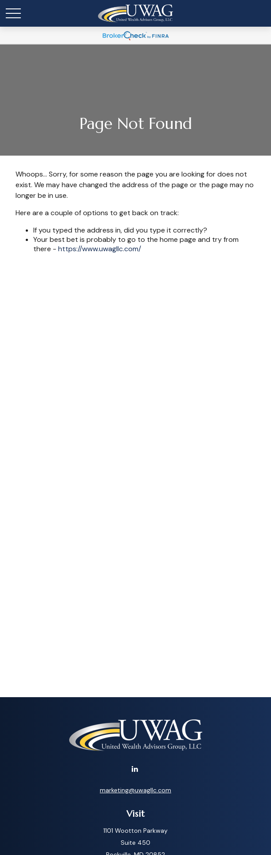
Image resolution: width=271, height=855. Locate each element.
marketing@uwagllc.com (135, 790)
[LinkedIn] (135, 769)
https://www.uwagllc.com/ (99, 248)
